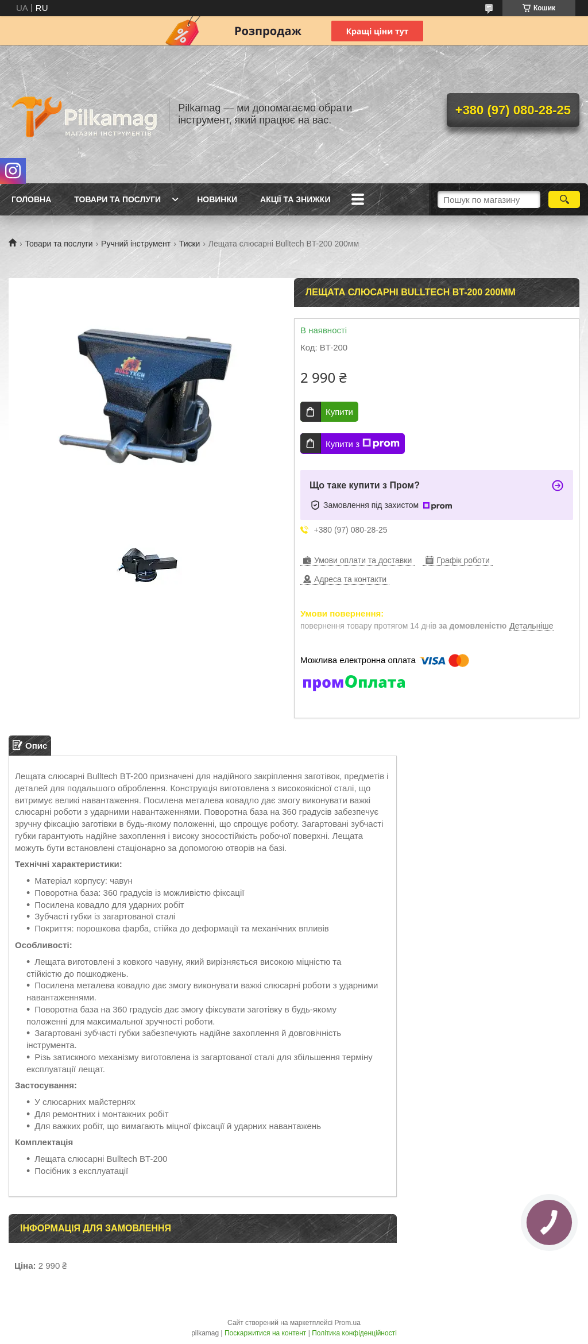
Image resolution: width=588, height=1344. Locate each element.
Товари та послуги (117, 199)
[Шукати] (564, 199)
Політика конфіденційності (354, 1333)
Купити (339, 412)
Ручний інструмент (136, 243)
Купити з (363, 443)
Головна (31, 199)
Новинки (217, 199)
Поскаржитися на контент (265, 1333)
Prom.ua (348, 1323)
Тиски (189, 243)
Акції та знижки (295, 199)
